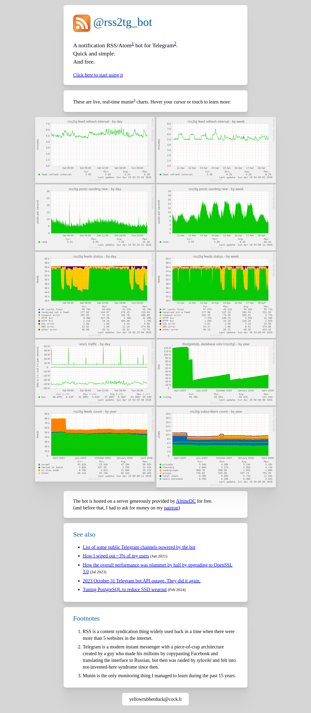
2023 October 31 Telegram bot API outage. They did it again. (142, 580)
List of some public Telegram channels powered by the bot (139, 547)
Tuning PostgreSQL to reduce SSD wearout (125, 589)
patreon (171, 507)
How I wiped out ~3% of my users (116, 555)
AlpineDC (186, 501)
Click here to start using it (98, 75)
